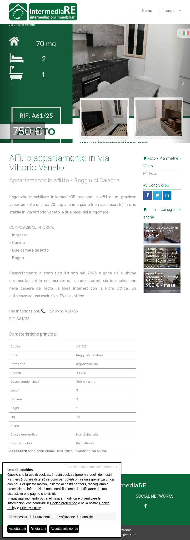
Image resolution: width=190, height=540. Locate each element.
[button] (9, 83)
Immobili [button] (172, 10)
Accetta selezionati (65, 529)
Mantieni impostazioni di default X (92, 467)
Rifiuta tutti (39, 529)
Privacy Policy (30, 508)
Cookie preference (63, 503)
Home (147, 10)
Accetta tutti (17, 529)
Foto (150, 173)
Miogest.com (127, 534)
